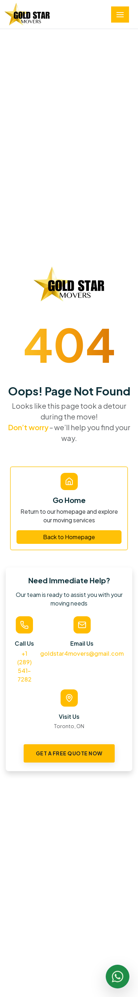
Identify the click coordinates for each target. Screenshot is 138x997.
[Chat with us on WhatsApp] (117, 976)
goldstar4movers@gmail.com (82, 653)
